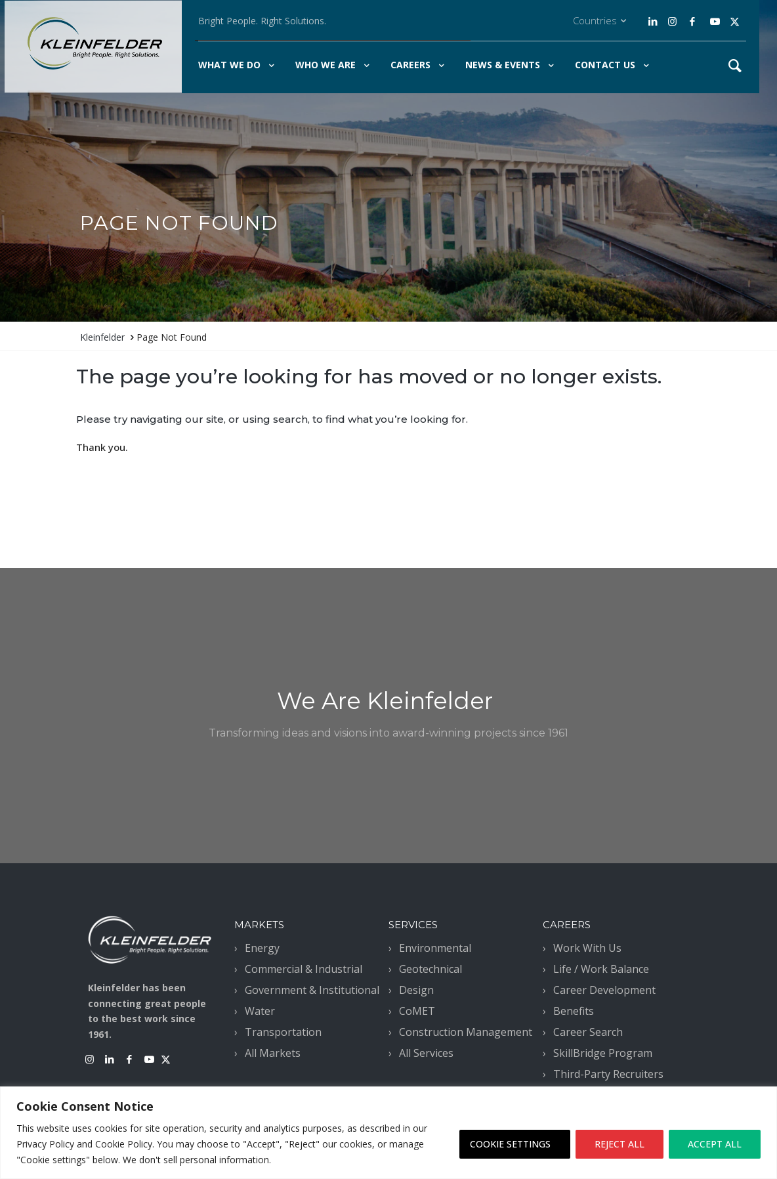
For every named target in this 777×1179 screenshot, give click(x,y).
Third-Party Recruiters (608, 1074)
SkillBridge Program (602, 1053)
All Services (426, 1053)
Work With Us (587, 948)
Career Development (604, 990)
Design (416, 990)
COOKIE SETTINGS (510, 1144)
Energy (262, 948)
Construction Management (465, 1032)
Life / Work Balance (601, 969)
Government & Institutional (312, 990)
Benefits (573, 1011)
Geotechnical (430, 969)
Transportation (283, 1032)
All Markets (273, 1053)
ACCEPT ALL (715, 1144)
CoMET (417, 1011)
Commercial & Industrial (303, 969)
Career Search (588, 1032)
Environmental (435, 948)
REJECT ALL (619, 1144)
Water (260, 1011)
